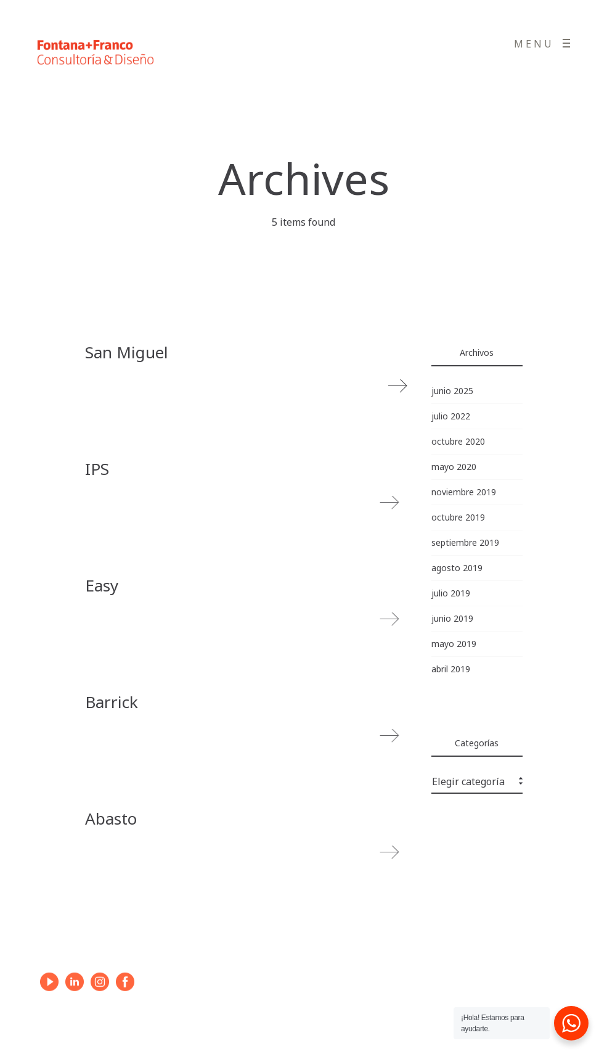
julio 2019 (450, 593)
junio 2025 (452, 391)
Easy (101, 585)
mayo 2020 (453, 466)
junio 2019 (452, 618)
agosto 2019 (457, 568)
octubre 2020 (458, 441)
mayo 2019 (453, 643)
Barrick (111, 702)
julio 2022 (450, 416)
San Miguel (126, 352)
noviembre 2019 (463, 492)
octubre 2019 (458, 517)
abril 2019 (450, 669)
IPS (97, 469)
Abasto (111, 818)
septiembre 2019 (465, 542)
